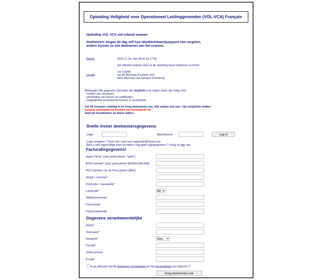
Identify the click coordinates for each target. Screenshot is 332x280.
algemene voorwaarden (132, 266)
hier (183, 144)
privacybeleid (163, 266)
